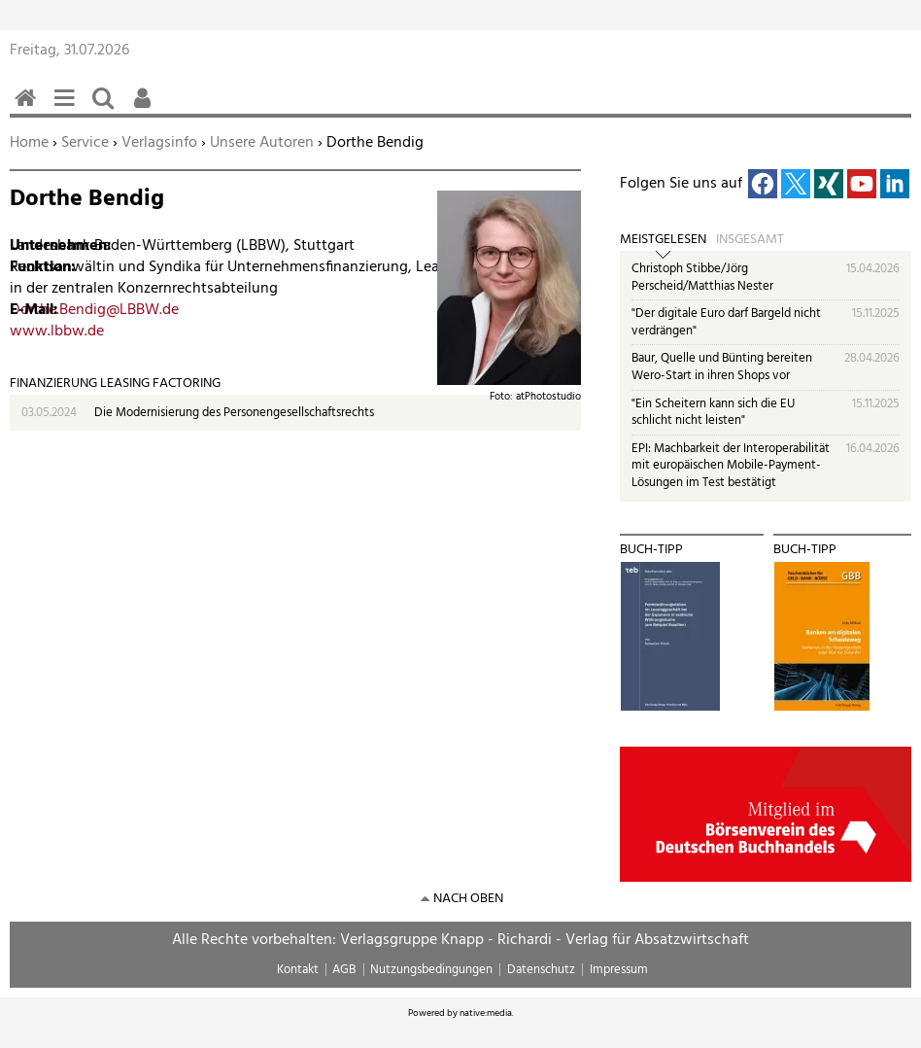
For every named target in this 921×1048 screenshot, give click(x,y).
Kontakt (298, 969)
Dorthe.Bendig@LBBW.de (94, 310)
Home (29, 143)
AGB (344, 969)
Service (85, 143)
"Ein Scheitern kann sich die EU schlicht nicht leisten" (713, 413)
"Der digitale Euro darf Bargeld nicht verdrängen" (726, 322)
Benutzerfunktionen (145, 108)
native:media (486, 1013)
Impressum (619, 969)
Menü (68, 108)
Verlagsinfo (159, 143)
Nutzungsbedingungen (431, 969)
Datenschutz (541, 969)
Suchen (106, 108)
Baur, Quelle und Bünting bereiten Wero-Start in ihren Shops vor (721, 367)
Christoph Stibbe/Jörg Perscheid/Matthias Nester (702, 278)
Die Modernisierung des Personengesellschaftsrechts (234, 412)
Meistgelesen (663, 240)
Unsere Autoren (262, 143)
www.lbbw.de (57, 331)
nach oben (468, 898)
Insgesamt (750, 240)
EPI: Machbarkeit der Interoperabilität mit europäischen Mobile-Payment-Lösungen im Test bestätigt (730, 465)
